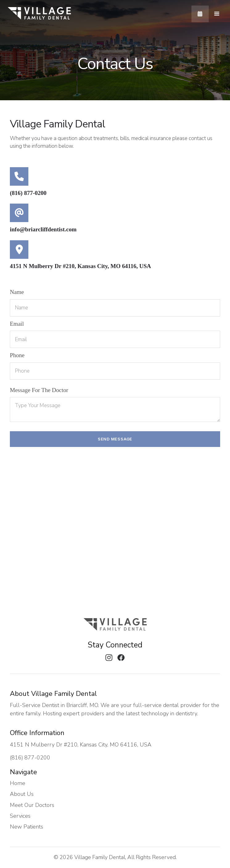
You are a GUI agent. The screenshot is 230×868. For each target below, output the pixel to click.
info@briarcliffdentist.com (43, 229)
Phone (17, 355)
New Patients (26, 826)
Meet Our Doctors (32, 805)
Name (17, 292)
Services (20, 816)
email (17, 323)
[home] (39, 14)
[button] (216, 13)
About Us (22, 794)
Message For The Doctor (39, 390)
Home (17, 783)
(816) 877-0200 (28, 193)
